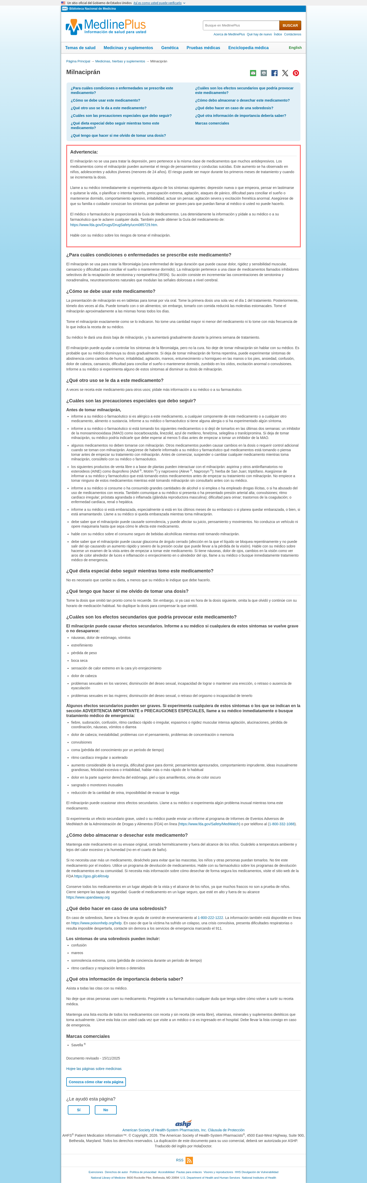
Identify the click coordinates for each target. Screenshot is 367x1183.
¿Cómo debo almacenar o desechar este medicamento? (242, 100)
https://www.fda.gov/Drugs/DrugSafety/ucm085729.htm (113, 225)
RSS (184, 1160)
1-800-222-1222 (210, 918)
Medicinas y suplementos (128, 48)
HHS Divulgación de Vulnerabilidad (257, 1172)
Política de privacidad (143, 1172)
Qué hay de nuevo (259, 34)
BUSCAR (290, 25)
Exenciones (96, 1172)
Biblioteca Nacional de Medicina (92, 8)
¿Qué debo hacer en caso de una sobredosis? (234, 108)
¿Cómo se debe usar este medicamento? (105, 100)
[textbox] (241, 25)
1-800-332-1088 (282, 824)
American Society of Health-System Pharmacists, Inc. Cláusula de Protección (183, 1130)
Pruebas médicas (203, 48)
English (295, 48)
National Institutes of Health (259, 1177)
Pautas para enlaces (189, 1172)
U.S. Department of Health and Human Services (210, 1177)
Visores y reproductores (218, 1172)
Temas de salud (80, 48)
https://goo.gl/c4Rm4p (91, 876)
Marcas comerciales (212, 123)
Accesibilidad (166, 1172)
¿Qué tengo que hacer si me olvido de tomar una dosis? (118, 135)
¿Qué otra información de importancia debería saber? (240, 116)
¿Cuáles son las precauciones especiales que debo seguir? (121, 116)
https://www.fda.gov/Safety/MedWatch (209, 824)
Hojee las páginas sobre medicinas (94, 1069)
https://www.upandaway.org (88, 897)
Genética (170, 48)
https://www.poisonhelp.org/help (96, 923)
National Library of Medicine (108, 1177)
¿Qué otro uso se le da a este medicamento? (109, 108)
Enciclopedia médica (248, 48)
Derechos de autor (116, 1172)
